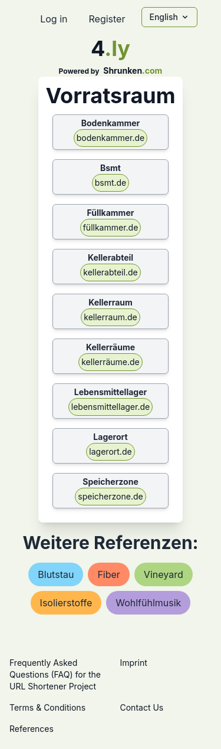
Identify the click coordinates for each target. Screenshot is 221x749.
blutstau (56, 574)
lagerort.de (110, 451)
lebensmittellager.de (110, 407)
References (31, 729)
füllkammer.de (110, 227)
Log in (53, 19)
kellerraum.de (110, 317)
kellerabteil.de (110, 272)
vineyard (163, 574)
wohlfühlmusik (148, 603)
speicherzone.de (110, 496)
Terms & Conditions (47, 707)
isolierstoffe (66, 603)
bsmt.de (111, 183)
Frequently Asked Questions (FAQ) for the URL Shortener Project (55, 674)
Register (106, 19)
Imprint (133, 663)
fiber (108, 574)
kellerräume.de (110, 362)
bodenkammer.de (110, 138)
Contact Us (142, 707)
